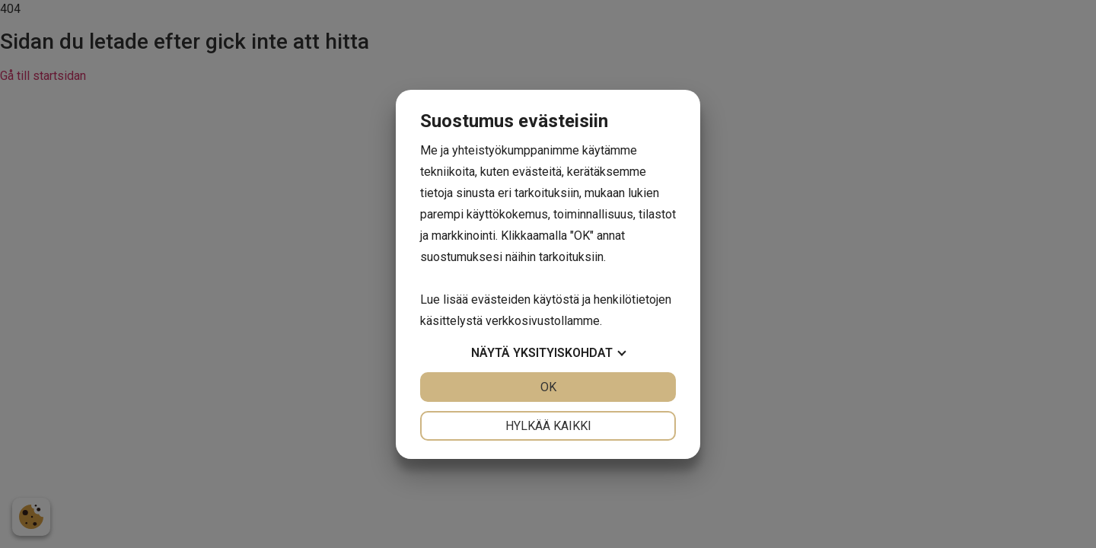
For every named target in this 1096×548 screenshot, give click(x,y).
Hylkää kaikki (548, 426)
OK (548, 387)
